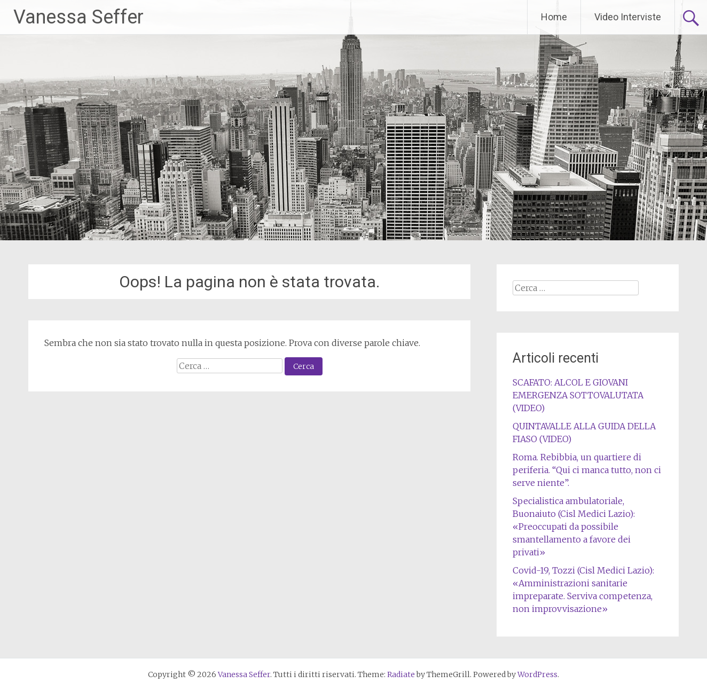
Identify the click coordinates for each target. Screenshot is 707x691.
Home (554, 16)
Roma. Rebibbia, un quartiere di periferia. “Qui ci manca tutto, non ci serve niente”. (587, 470)
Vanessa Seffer (78, 17)
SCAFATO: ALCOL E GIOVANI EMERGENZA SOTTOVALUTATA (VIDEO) (578, 395)
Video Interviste (627, 16)
